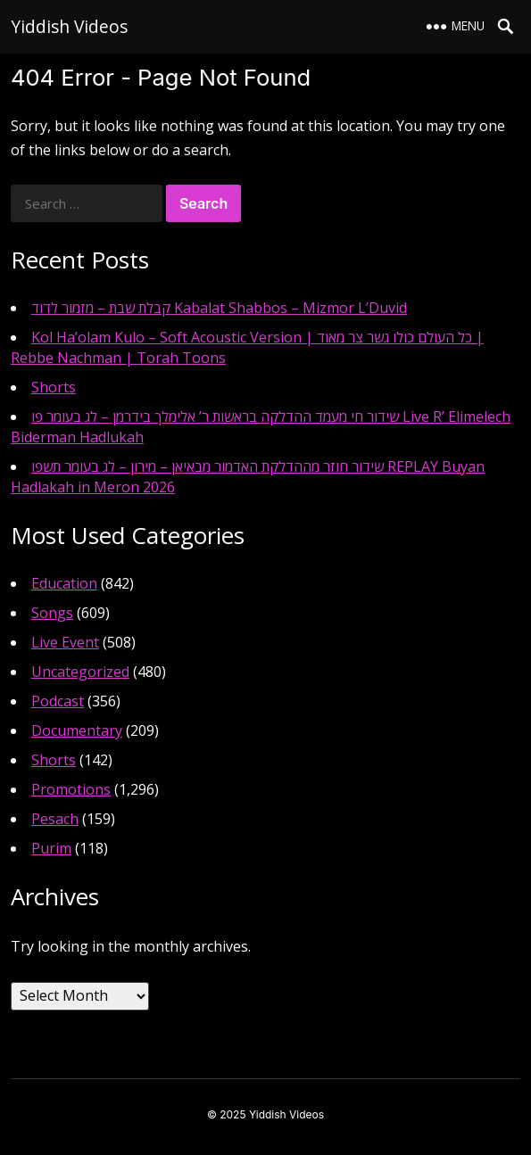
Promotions (71, 789)
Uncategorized (80, 671)
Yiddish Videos (69, 26)
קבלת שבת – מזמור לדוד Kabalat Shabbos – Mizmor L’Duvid (219, 308)
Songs (52, 613)
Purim (51, 848)
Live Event (65, 642)
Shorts (53, 387)
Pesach (55, 819)
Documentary (76, 730)
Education (64, 583)
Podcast (57, 701)
